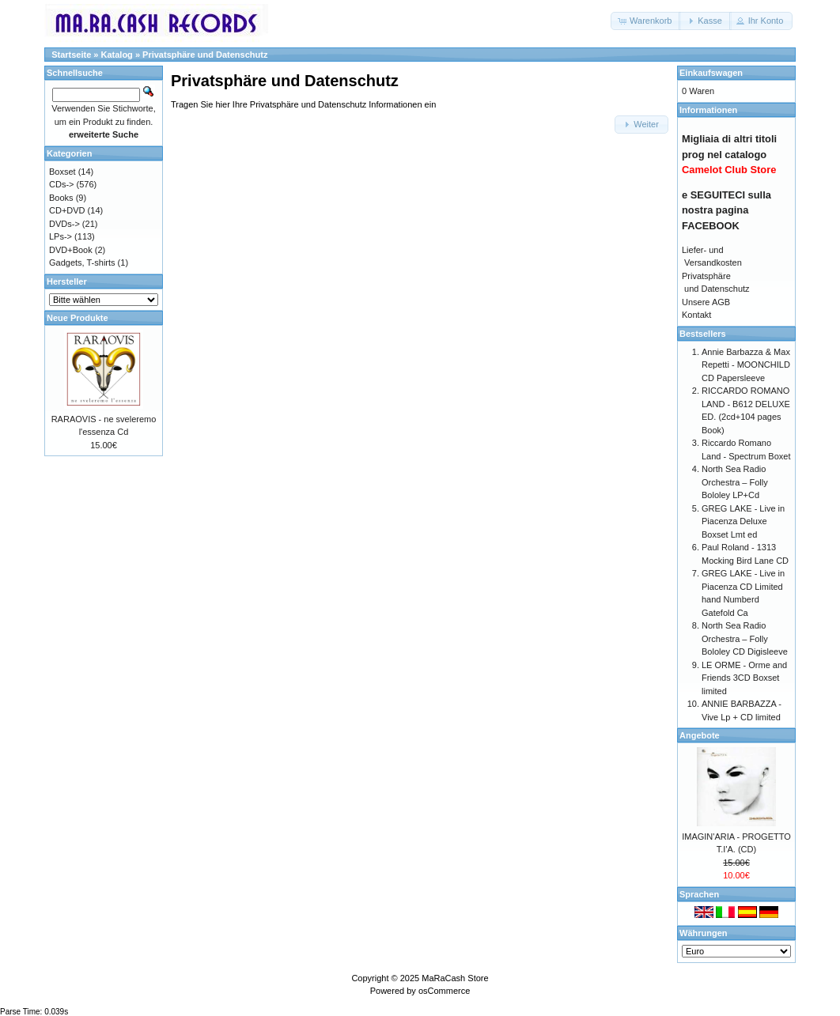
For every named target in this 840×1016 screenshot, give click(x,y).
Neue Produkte (77, 318)
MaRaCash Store (455, 978)
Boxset (62, 171)
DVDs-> (64, 224)
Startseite (71, 54)
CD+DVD (67, 210)
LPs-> (60, 236)
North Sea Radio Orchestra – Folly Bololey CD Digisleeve (745, 638)
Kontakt (696, 314)
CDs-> (61, 184)
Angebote (699, 735)
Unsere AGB (706, 302)
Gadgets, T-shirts (82, 262)
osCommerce (444, 990)
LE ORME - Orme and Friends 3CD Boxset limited (744, 678)
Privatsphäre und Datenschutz (204, 54)
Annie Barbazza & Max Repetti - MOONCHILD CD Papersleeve (746, 365)
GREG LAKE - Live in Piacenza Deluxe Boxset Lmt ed (743, 521)
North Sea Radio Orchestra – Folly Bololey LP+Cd (735, 482)
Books (61, 197)
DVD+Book (71, 250)
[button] (646, 21)
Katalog (117, 54)
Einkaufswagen (711, 72)
